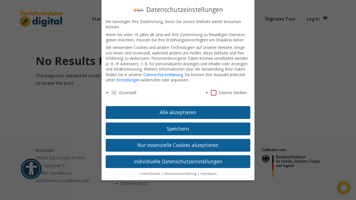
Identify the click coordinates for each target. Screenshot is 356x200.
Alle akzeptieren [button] (178, 112)
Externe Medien (229, 92)
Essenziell (123, 92)
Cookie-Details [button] (150, 174)
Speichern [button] (178, 128)
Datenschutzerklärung (163, 74)
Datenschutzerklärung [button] (180, 174)
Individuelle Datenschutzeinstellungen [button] (178, 161)
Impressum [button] (209, 174)
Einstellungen (128, 79)
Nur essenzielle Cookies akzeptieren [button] (178, 145)
